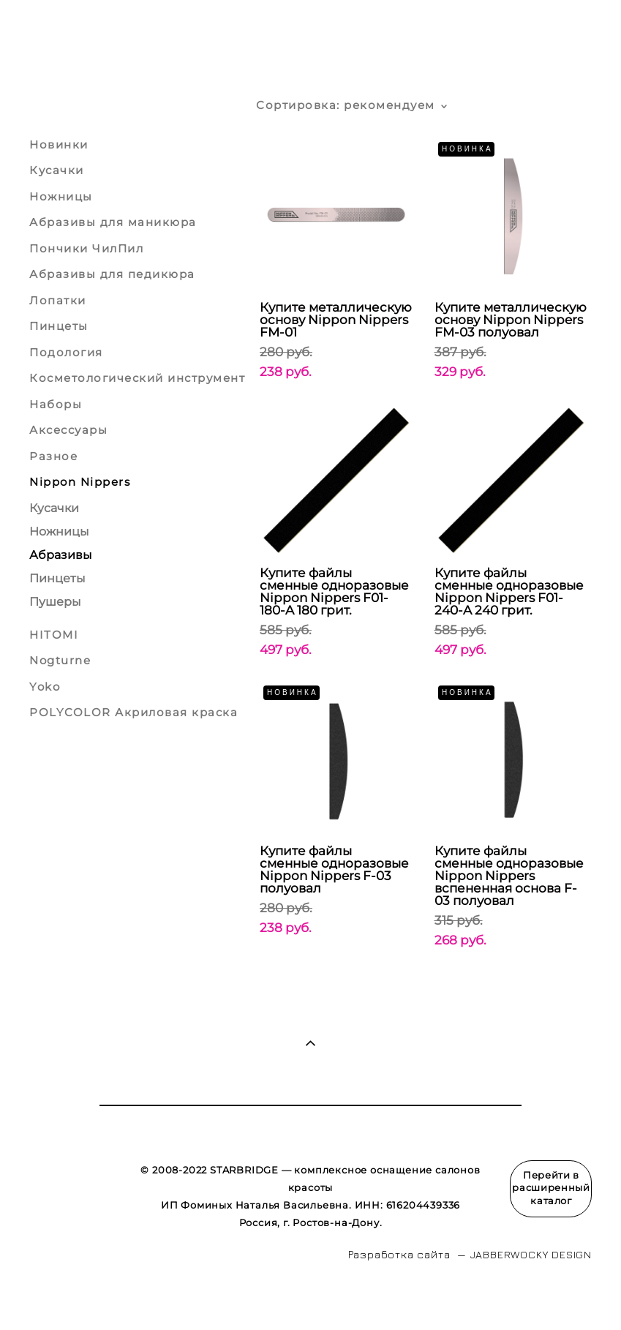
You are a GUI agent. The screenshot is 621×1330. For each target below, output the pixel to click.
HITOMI (53, 635)
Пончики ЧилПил (86, 248)
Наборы (55, 404)
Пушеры (55, 602)
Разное (53, 456)
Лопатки (57, 300)
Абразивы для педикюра (112, 274)
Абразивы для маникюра (113, 222)
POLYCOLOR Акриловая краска (133, 712)
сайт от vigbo (57, 1295)
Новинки (59, 144)
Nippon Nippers (79, 482)
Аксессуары (68, 430)
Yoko (44, 687)
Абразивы (60, 555)
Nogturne (60, 660)
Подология (66, 352)
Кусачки (56, 170)
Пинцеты (59, 326)
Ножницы (61, 196)
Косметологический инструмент (137, 378)
